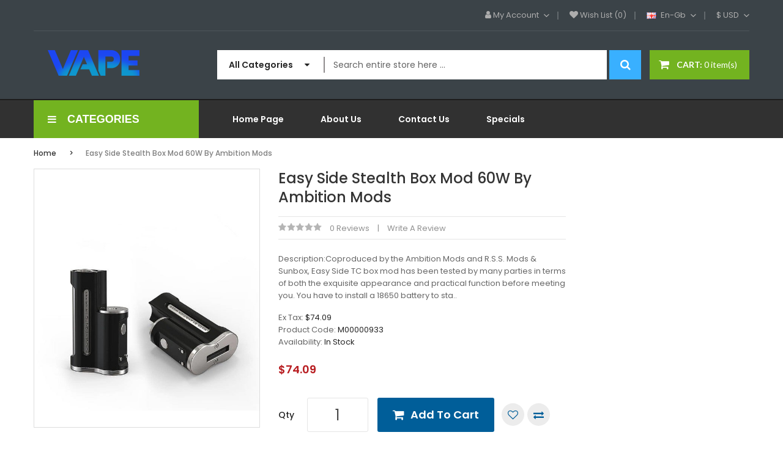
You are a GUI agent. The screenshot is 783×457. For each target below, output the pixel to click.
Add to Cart (444, 414)
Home (45, 153)
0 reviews (349, 228)
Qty (286, 415)
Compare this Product (538, 414)
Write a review (416, 228)
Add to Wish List (513, 414)
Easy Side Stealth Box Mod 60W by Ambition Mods (179, 153)
